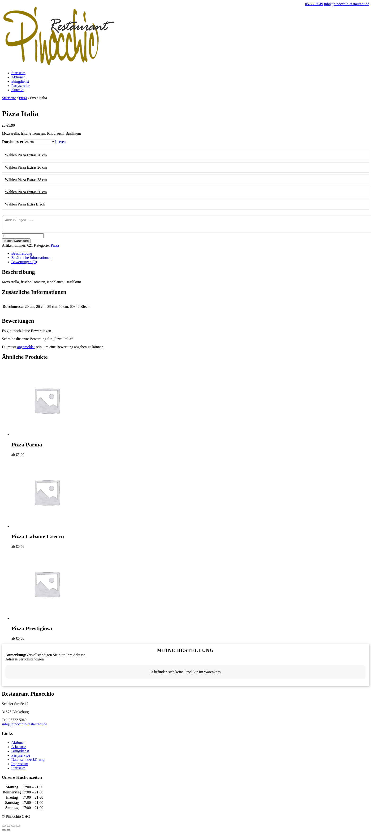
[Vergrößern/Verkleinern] (18, 828)
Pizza (23, 98)
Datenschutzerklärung (27, 762)
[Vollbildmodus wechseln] (13, 828)
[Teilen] (8, 828)
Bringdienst (20, 81)
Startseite (18, 73)
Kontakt (17, 90)
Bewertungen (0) (24, 264)
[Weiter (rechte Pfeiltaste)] (8, 832)
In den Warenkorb (16, 243)
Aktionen (18, 77)
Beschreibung (21, 255)
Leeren (60, 142)
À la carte (18, 749)
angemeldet (26, 349)
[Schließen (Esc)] (4, 828)
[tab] (190, 255)
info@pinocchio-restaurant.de (24, 726)
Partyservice (20, 86)
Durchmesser (12, 142)
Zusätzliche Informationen (31, 260)
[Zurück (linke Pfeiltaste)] (4, 832)
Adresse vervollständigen (24, 661)
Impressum (19, 766)
